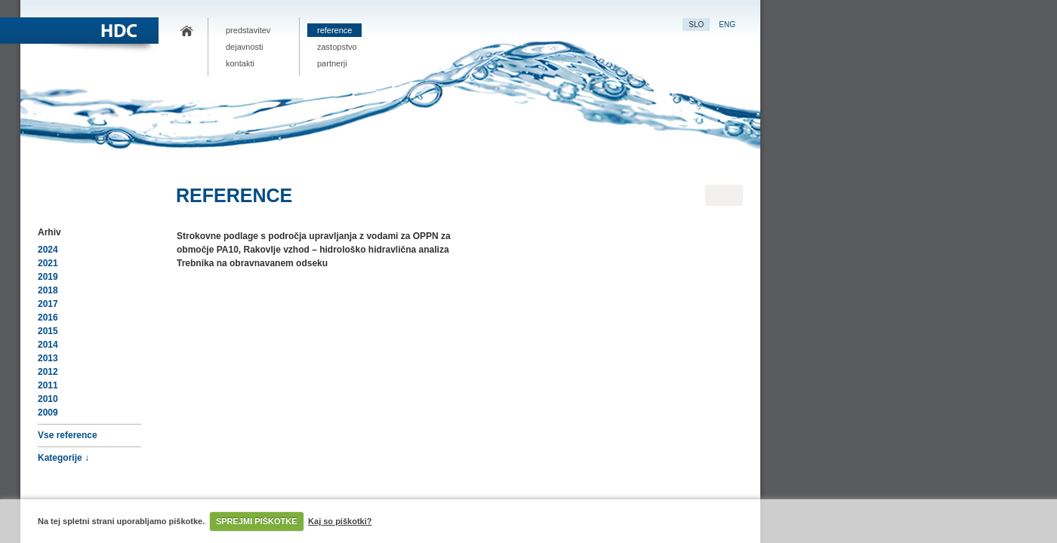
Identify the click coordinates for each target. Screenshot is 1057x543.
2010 (48, 399)
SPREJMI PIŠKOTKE (256, 521)
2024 (48, 249)
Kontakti (240, 63)
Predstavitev (248, 30)
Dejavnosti (244, 46)
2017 (48, 304)
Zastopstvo (337, 46)
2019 (48, 277)
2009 (48, 412)
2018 (48, 290)
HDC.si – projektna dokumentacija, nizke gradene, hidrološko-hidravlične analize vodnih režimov (186, 31)
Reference (334, 30)
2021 (48, 263)
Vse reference (67, 435)
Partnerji (332, 63)
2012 (48, 372)
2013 (48, 358)
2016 (48, 317)
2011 (48, 385)
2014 (48, 344)
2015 (48, 331)
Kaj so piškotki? (339, 521)
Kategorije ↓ (63, 457)
